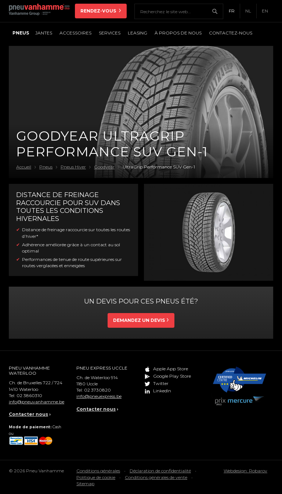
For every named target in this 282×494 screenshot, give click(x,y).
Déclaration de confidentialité (160, 470)
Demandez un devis (139, 320)
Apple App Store (170, 368)
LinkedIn (162, 390)
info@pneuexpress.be (99, 396)
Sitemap (85, 483)
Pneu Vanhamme (42, 11)
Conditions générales (98, 470)
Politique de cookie (95, 477)
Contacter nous (28, 414)
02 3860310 (29, 395)
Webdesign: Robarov (245, 470)
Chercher (217, 11)
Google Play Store (172, 376)
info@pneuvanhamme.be (36, 401)
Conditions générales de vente (156, 477)
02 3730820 (97, 390)
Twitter (161, 383)
